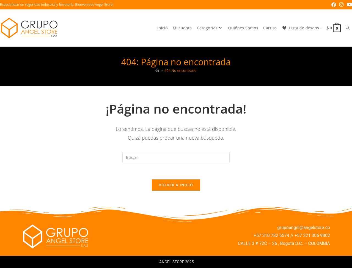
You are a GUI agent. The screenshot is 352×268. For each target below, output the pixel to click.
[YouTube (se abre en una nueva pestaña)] (348, 4)
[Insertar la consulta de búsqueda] (176, 157)
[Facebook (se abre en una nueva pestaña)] (334, 4)
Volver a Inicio (176, 185)
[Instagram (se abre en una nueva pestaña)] (341, 4)
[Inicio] (157, 70)
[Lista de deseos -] (301, 28)
